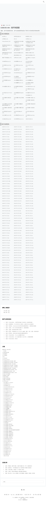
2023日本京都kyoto (18, 111)
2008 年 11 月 (5, 294)
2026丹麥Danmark (7, 450)
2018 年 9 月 (16, 200)
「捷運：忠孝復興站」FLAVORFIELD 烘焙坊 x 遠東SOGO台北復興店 (19, 324)
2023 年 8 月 (28, 151)
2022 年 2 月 (28, 166)
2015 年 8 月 (28, 230)
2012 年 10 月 (5, 260)
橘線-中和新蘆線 (5, 57)
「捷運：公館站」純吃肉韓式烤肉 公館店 (13, 329)
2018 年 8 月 (28, 200)
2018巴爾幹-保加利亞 (30, 100)
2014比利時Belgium (6, 76)
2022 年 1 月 (5, 168)
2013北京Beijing (17, 72)
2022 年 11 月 (29, 158)
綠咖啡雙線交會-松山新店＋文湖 (10, 372)
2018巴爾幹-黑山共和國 (19, 97)
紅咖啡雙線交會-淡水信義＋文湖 (10, 369)
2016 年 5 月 (28, 223)
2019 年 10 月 (5, 191)
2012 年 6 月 (16, 262)
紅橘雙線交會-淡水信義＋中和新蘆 (11, 365)
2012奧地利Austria (6, 68)
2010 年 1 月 (28, 284)
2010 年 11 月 (17, 277)
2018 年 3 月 (16, 205)
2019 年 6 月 (16, 193)
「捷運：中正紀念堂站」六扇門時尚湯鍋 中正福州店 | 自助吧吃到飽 (18, 322)
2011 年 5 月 (28, 272)
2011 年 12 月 (17, 267)
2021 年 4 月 (5, 176)
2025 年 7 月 (5, 134)
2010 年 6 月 (5, 282)
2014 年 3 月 (16, 245)
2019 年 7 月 (5, 193)
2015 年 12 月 (17, 228)
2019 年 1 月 (5, 198)
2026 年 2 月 (28, 126)
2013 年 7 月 (5, 252)
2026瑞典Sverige (7, 451)
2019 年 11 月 (29, 188)
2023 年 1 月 (5, 158)
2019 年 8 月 (28, 191)
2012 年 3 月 (16, 265)
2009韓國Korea (17, 61)
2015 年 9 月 (16, 230)
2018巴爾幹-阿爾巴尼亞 (19, 107)
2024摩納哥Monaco (18, 115)
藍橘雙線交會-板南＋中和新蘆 (10, 368)
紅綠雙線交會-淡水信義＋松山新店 (11, 362)
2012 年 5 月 (28, 262)
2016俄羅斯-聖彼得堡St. (9, 414)
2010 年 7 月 (28, 279)
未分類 (3, 36)
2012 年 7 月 (5, 262)
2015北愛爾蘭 (28, 80)
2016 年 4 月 (5, 225)
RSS (23, 490)
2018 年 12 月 (17, 198)
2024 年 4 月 (5, 146)
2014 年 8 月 (28, 240)
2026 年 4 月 (5, 126)
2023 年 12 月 (17, 149)
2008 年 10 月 (17, 294)
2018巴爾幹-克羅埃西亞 (7, 107)
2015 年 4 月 (5, 235)
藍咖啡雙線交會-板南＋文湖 (9, 371)
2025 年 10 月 (5, 131)
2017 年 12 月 (17, 208)
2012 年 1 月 (5, 267)
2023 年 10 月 (5, 151)
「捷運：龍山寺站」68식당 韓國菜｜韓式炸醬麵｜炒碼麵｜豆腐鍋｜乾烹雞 (19, 473)
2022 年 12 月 (17, 158)
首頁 (4, 25)
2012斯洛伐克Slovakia (30, 68)
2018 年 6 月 (16, 203)
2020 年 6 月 (16, 183)
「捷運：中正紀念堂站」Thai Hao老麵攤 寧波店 (15, 335)
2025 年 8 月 (28, 131)
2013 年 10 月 (5, 250)
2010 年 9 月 (5, 279)
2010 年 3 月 (5, 284)
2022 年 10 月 (5, 161)
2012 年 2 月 (28, 265)
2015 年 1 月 (5, 237)
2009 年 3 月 (5, 292)
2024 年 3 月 (16, 146)
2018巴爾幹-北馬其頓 (30, 107)
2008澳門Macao (5, 61)
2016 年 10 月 (5, 220)
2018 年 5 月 (28, 203)
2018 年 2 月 (28, 205)
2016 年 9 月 (16, 220)
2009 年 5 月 (28, 289)
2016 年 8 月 (28, 220)
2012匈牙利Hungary (6, 72)
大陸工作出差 (6, 455)
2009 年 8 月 (16, 289)
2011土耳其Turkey (29, 65)
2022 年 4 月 (5, 166)
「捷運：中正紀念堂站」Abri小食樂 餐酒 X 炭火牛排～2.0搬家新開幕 (19, 336)
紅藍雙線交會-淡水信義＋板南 (10, 361)
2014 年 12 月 (17, 237)
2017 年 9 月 (16, 210)
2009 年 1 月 (16, 292)
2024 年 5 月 (28, 144)
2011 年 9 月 (16, 270)
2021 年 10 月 (5, 171)
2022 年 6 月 (16, 163)
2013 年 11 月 (29, 247)
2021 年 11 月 (29, 168)
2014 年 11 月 (29, 237)
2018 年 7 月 (5, 203)
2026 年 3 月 (16, 126)
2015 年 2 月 (28, 235)
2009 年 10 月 (29, 287)
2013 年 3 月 (16, 255)
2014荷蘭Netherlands (30, 72)
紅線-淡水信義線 (17, 52)
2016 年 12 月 (17, 218)
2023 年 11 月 (29, 149)
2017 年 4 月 (5, 215)
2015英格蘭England (6, 80)
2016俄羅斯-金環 (5, 86)
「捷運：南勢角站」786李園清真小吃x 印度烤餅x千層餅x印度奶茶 (17, 467)
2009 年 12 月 (5, 287)
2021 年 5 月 (28, 173)
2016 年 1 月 (5, 228)
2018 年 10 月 (5, 200)
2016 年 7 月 (5, 223)
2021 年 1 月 (5, 178)
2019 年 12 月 (17, 188)
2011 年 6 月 (16, 272)
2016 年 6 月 (16, 223)
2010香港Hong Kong (6, 65)
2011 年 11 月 (29, 267)
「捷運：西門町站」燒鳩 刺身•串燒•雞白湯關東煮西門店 (16, 333)
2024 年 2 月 (28, 146)
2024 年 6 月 (16, 144)
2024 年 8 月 (28, 141)
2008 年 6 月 (16, 297)
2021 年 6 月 (16, 173)
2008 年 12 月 (29, 292)
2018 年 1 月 (5, 208)
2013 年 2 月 (28, 255)
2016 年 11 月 (29, 218)
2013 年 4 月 (5, 255)
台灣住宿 (27, 38)
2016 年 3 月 (16, 225)
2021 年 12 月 (17, 168)
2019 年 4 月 (5, 195)
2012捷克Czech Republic (9, 394)
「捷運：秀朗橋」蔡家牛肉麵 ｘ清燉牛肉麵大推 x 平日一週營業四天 (18, 465)
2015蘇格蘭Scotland (30, 76)
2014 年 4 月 (5, 245)
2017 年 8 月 (28, 210)
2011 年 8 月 (28, 270)
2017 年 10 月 (5, 210)
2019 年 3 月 (16, 195)
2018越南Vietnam (29, 92)
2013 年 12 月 (17, 247)
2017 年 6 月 (16, 213)
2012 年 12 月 (17, 257)
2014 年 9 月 (16, 240)
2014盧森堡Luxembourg (9, 402)
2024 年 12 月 (17, 139)
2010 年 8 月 (16, 279)
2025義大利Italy (7, 447)
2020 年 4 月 (5, 186)
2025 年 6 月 (16, 134)
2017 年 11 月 (29, 208)
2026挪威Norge (7, 452)
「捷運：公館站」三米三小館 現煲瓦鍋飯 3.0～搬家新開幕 (17, 327)
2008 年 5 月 (28, 297)
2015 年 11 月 (29, 228)
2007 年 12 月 (29, 299)
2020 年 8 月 (28, 181)
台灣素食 (4, 38)
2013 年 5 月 (28, 252)
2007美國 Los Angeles (30, 57)
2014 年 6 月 (16, 242)
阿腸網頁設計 (25, 499)
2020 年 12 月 (17, 178)
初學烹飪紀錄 (16, 36)
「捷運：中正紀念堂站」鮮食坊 (11, 338)
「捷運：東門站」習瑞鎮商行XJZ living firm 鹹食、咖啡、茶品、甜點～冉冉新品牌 (22, 331)
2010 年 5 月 (16, 282)
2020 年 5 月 (28, 183)
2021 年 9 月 (16, 171)
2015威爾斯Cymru (18, 82)
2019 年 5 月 (28, 193)
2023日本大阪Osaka (30, 111)
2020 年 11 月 (29, 178)
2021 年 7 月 (5, 173)
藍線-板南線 (16, 55)
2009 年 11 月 (17, 287)
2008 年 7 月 (5, 297)
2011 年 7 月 (5, 272)
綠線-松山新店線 (29, 55)
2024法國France (5, 115)
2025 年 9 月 (16, 131)
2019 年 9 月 (16, 191)
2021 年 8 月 (28, 171)
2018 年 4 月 (5, 205)
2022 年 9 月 (16, 161)
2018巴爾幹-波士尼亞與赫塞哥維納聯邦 (12, 429)
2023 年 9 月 (16, 151)
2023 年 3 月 (16, 156)
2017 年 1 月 (5, 218)
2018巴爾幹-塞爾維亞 (18, 103)
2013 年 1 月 (5, 257)
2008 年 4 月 (5, 299)
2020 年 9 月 (16, 181)
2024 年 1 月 (5, 149)
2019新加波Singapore (7, 111)
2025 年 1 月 (5, 139)
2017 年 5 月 (28, 213)
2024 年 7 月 (5, 144)
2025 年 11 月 (29, 129)
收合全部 (9, 349)
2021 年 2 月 (28, 176)
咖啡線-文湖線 (28, 52)
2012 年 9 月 (16, 260)
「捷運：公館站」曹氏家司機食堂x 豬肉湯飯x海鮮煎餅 (15, 471)
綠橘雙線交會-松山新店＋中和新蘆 (11, 366)
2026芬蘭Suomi (7, 454)
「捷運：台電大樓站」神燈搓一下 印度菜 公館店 (14, 469)
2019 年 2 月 (28, 195)
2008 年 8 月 (28, 294)
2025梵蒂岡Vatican (8, 448)
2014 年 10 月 (5, 240)
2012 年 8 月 (28, 260)
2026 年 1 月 (5, 129)
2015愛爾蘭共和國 (18, 80)
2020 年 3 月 (16, 186)
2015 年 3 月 (16, 235)
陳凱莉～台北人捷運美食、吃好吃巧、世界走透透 (23, 2)
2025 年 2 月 (28, 136)
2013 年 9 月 (16, 250)
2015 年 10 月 (5, 230)
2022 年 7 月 (5, 163)
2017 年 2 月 (28, 215)
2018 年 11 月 (29, 198)
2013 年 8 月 (28, 250)
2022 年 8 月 (28, 161)
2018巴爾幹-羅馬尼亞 (6, 97)
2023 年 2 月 (28, 156)
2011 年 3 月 (16, 274)
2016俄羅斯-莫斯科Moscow (9, 411)
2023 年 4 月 (5, 156)
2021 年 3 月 (16, 176)
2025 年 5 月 (28, 134)
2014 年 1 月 (5, 247)
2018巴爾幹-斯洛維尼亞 (30, 103)
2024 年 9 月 (16, 141)
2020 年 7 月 (5, 183)
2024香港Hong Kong (30, 115)
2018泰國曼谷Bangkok (18, 92)
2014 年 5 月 (28, 242)
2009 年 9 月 (5, 289)
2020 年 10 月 (5, 181)
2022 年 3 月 (16, 166)
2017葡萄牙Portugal (30, 88)
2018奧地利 (28, 95)
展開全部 (4, 349)
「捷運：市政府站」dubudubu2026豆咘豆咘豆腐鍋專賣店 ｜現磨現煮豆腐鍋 (20, 325)
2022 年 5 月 (28, 163)
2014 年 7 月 (5, 242)
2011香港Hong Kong (18, 65)
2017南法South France (7, 92)
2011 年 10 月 (5, 270)
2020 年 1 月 (5, 188)
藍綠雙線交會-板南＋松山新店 (10, 363)
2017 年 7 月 (5, 213)
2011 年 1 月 (5, 277)
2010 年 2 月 (16, 284)
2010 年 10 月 (29, 277)
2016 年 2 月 (28, 225)
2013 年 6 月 (16, 252)
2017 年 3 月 (16, 215)
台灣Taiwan (16, 57)
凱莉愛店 (27, 36)
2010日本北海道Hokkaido (9, 386)
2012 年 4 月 (5, 265)
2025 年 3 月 (16, 136)
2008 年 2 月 (16, 299)
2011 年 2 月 (28, 274)
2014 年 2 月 (28, 245)
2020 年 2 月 (28, 186)
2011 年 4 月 (5, 274)
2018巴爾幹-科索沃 (30, 97)
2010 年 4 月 (28, 282)
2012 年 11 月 (29, 257)
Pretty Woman (5, 41)
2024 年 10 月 (5, 141)
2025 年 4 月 (5, 136)
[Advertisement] (23, 13)
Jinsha (24, 498)
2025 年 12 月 (17, 129)
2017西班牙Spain (29, 86)
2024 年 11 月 (29, 139)
